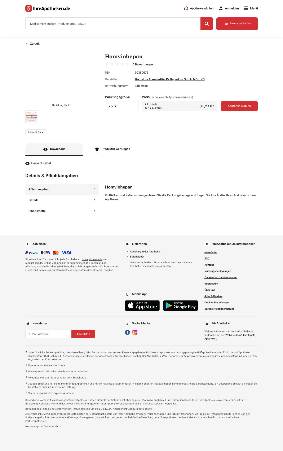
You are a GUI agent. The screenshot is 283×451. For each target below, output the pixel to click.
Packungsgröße (117, 97)
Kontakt (209, 265)
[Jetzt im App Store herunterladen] (142, 306)
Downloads (54, 149)
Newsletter (210, 252)
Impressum (211, 283)
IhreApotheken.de (92, 259)
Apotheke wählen (239, 106)
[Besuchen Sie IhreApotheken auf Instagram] (134, 332)
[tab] (62, 189)
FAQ (206, 258)
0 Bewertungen (143, 64)
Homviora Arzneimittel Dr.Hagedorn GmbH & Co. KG (170, 79)
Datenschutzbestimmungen (220, 277)
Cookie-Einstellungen (216, 302)
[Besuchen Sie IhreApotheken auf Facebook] (127, 332)
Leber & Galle (36, 132)
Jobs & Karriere (213, 296)
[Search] (206, 23)
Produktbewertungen (112, 149)
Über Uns (209, 290)
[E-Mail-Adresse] (48, 334)
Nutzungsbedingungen (217, 271)
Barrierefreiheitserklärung (219, 309)
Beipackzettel (38, 163)
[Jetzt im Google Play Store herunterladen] (180, 306)
